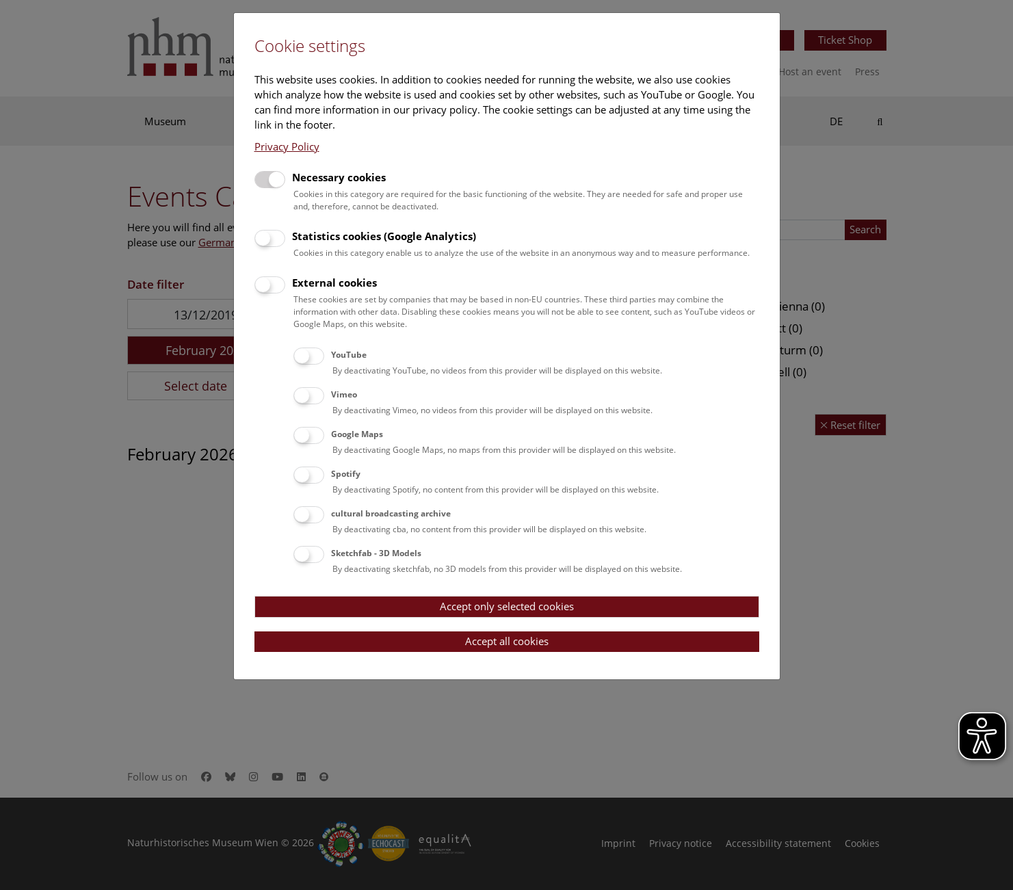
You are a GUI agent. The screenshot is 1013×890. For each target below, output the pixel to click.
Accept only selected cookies (507, 606)
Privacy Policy (286, 146)
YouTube (349, 355)
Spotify (345, 474)
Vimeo (344, 394)
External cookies (334, 282)
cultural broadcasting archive (391, 513)
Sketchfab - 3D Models (376, 553)
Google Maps (357, 434)
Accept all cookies (507, 641)
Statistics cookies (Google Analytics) (384, 236)
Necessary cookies (339, 177)
